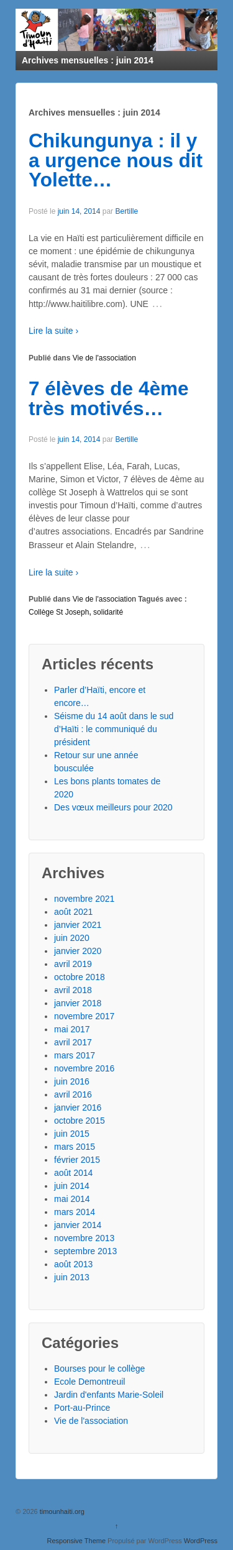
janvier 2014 (77, 1225)
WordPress (200, 1540)
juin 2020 (71, 938)
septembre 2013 (85, 1251)
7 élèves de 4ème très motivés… (108, 398)
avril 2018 (73, 990)
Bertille (126, 211)
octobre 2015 (79, 1121)
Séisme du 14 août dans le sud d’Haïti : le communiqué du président (113, 729)
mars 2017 (74, 1055)
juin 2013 (71, 1277)
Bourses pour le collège (99, 1368)
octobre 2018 (79, 977)
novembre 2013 (84, 1238)
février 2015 (77, 1160)
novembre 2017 (84, 1016)
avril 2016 (73, 1094)
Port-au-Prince (82, 1408)
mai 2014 (72, 1199)
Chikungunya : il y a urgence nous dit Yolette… (116, 160)
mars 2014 (74, 1212)
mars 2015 (74, 1147)
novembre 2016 (84, 1068)
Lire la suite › (53, 331)
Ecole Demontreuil (89, 1382)
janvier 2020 (77, 951)
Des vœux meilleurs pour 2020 (113, 807)
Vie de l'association (104, 358)
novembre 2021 (84, 899)
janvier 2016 (77, 1107)
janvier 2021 (77, 925)
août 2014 (73, 1173)
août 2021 (73, 912)
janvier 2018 (77, 1003)
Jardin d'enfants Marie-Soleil (108, 1395)
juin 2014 (71, 1186)
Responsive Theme (76, 1540)
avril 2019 (73, 964)
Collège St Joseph (59, 612)
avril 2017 (73, 1042)
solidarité (108, 612)
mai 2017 (72, 1029)
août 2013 (73, 1264)
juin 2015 (71, 1134)
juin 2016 (71, 1081)
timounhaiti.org (61, 1511)
